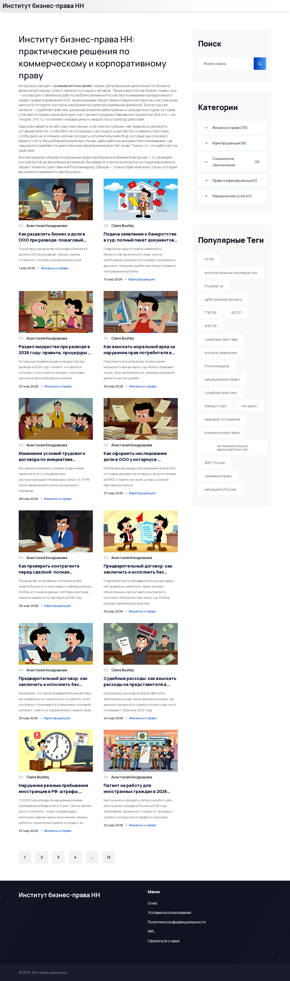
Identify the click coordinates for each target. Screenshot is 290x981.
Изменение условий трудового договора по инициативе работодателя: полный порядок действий (54, 456)
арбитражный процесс (223, 299)
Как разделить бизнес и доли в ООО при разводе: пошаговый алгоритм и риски (52, 237)
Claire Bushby (122, 225)
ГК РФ (209, 259)
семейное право (218, 476)
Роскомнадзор (217, 366)
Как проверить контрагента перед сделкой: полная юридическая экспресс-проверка (55, 569)
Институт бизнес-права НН (43, 6)
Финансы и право (226, 127)
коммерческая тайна (222, 432)
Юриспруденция (225, 143)
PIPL (151, 931)
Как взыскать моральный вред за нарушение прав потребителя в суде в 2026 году (139, 350)
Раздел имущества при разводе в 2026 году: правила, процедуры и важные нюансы (55, 350)
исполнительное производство (231, 272)
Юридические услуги (228, 196)
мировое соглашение (222, 419)
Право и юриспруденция (231, 180)
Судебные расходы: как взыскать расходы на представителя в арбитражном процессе (140, 681)
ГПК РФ (210, 312)
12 (108, 857)
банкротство (216, 406)
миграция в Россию (221, 489)
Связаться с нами (164, 940)
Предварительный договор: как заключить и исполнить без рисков (138, 569)
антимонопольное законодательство (232, 448)
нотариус (249, 406)
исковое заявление (221, 352)
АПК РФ (211, 326)
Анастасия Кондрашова (46, 225)
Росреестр (214, 286)
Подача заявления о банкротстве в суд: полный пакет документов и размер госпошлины (141, 237)
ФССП (236, 312)
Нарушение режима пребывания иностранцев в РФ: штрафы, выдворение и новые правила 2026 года (53, 788)
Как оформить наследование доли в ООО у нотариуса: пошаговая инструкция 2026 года (140, 456)
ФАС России (215, 462)
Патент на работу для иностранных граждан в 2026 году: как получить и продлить (137, 788)
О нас (153, 903)
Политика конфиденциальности (177, 922)
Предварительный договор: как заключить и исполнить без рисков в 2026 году (53, 681)
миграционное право (222, 379)
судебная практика (220, 392)
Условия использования (169, 912)
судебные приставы (221, 339)
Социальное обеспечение (232, 161)
